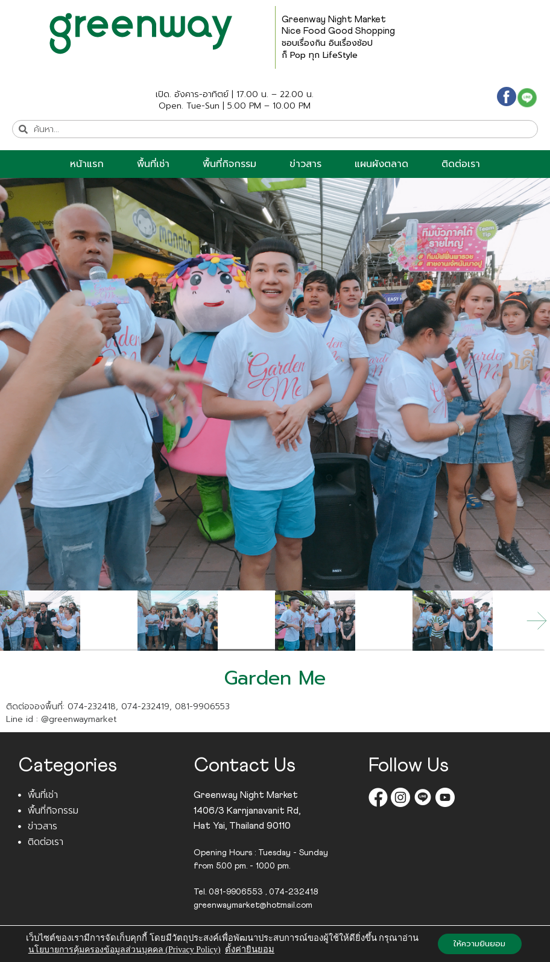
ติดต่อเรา (460, 164)
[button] (536, 620)
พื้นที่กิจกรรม (229, 164)
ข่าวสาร (305, 164)
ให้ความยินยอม (478, 938)
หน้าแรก (87, 164)
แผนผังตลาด (381, 164)
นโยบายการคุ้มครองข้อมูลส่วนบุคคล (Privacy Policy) (123, 950)
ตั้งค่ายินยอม (248, 950)
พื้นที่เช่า (153, 164)
